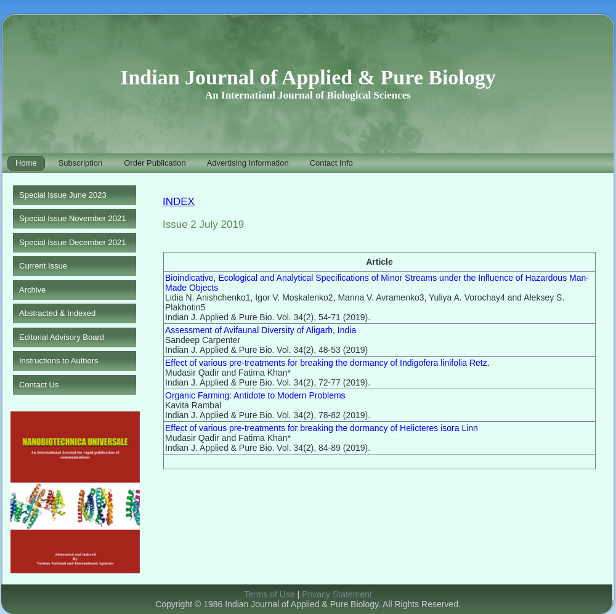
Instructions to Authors (59, 360)
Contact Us (39, 384)
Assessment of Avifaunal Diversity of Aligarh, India (260, 330)
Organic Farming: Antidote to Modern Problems (255, 395)
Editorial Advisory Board (61, 337)
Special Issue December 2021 (72, 242)
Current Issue (43, 265)
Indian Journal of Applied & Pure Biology (308, 77)
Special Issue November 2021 (72, 218)
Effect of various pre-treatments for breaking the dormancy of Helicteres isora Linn (321, 428)
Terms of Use (269, 594)
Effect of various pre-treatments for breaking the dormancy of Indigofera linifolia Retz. (327, 363)
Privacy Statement (337, 594)
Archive (32, 289)
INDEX (179, 202)
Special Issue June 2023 (63, 195)
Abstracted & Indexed (57, 313)
